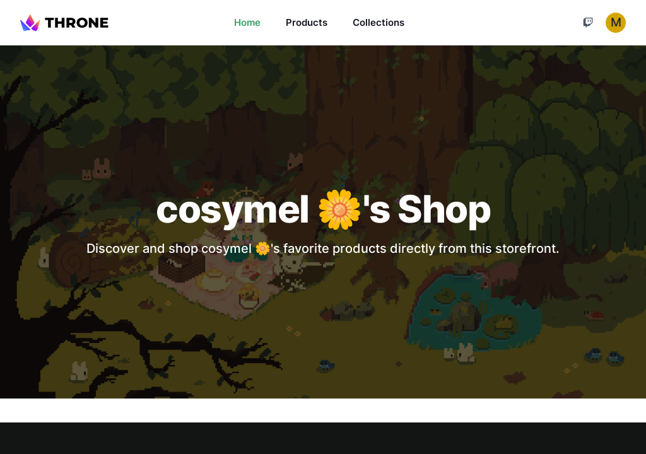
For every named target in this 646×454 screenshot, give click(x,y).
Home (247, 22)
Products (306, 22)
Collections (378, 22)
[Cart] (588, 23)
